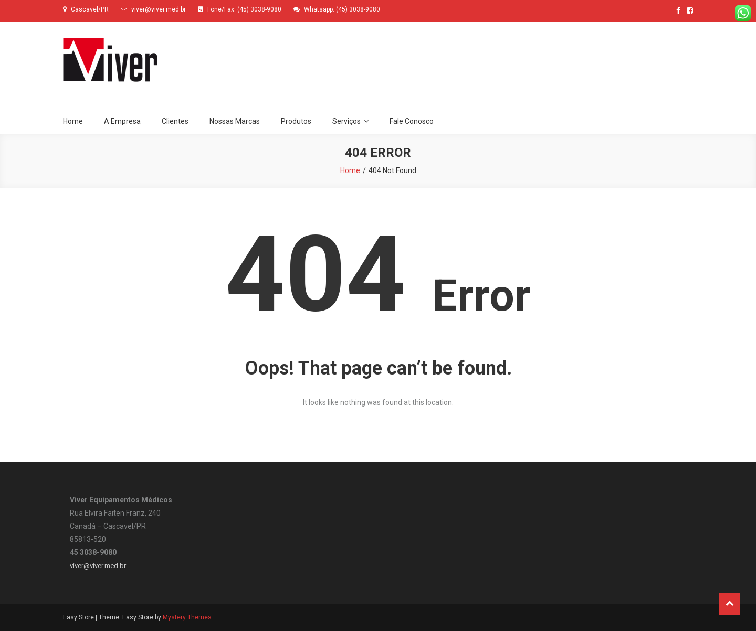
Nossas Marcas (234, 121)
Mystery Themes (187, 617)
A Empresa (122, 121)
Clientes (175, 121)
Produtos (296, 121)
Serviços (346, 121)
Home (73, 121)
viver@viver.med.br (98, 566)
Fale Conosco (412, 121)
